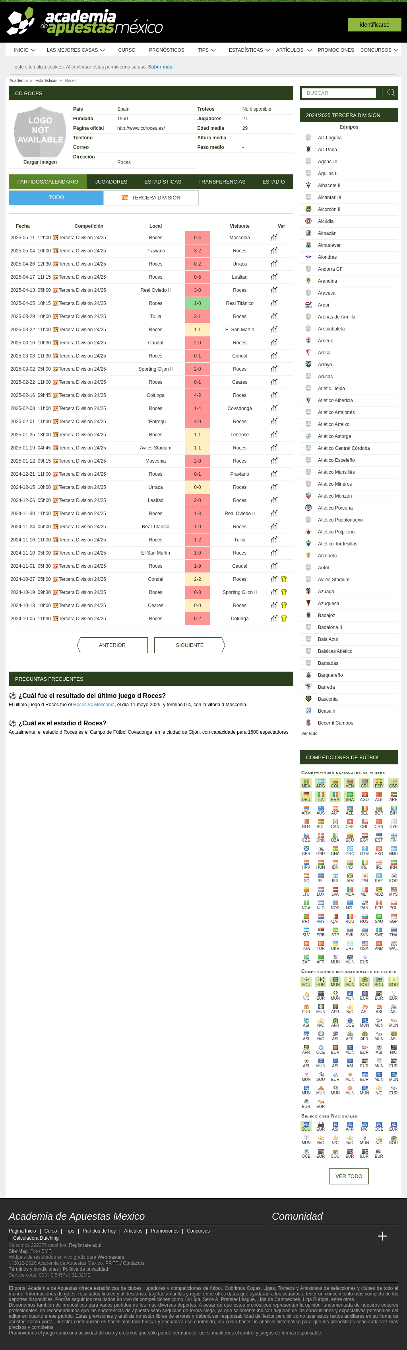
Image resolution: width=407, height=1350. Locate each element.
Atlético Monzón (335, 496)
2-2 (197, 579)
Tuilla (155, 316)
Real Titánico (240, 303)
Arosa (324, 353)
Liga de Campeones (279, 1299)
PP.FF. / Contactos (125, 1263)
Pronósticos (166, 50)
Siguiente (190, 645)
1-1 (197, 329)
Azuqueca (328, 603)
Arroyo (325, 364)
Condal (239, 356)
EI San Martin (239, 329)
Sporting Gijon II (156, 369)
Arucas (325, 376)
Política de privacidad (85, 1269)
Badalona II (330, 627)
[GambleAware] (29, 1343)
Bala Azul (328, 639)
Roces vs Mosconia (93, 704)
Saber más (160, 67)
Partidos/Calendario (47, 182)
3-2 (197, 251)
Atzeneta (327, 556)
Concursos (379, 50)
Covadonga (240, 408)
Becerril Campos (335, 723)
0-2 (197, 264)
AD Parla (327, 149)
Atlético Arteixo (333, 424)
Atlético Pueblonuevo (340, 520)
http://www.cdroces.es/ (141, 128)
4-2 (197, 395)
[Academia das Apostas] (293, 1236)
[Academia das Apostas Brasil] (308, 1236)
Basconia (327, 699)
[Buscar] (389, 93)
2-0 (197, 343)
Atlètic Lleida (331, 388)
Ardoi (323, 305)
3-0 (197, 290)
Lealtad (240, 277)
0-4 (197, 237)
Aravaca (326, 293)
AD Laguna (330, 138)
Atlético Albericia (335, 400)
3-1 (197, 316)
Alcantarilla (329, 197)
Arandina (327, 281)
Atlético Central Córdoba (344, 448)
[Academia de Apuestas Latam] (353, 1236)
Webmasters (110, 1257)
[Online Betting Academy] (323, 1236)
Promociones (336, 50)
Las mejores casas (76, 50)
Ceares (240, 382)
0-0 (197, 487)
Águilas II (327, 173)
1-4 (197, 408)
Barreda (326, 687)
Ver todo (309, 733)
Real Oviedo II (156, 290)
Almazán (327, 233)
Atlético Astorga (334, 436)
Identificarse (375, 24)
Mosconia (240, 237)
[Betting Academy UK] (367, 1236)
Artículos (294, 50)
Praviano (155, 251)
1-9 (197, 566)
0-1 (197, 356)
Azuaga (326, 591)
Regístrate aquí (85, 1245)
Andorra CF (330, 269)
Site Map (18, 1251)
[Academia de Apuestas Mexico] (278, 1236)
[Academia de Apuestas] (338, 1236)
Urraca (240, 264)
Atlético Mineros (335, 484)
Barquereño (330, 675)
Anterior (112, 645)
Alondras (327, 257)
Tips (207, 50)
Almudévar (329, 245)
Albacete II (329, 185)
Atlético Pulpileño (336, 532)
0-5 (197, 277)
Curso (127, 50)
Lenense (240, 435)
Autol (323, 567)
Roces (156, 237)
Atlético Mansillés (336, 472)
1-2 (197, 540)
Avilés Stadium (155, 448)
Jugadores (111, 182)
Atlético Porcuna (335, 508)
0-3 (197, 592)
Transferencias (221, 182)
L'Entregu (155, 421)
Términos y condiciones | (36, 1269)
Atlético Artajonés (336, 412)
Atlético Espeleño (336, 460)
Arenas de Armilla (336, 317)
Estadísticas (250, 50)
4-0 (197, 421)
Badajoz (326, 615)
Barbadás (328, 663)
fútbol (215, 1288)
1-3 (197, 513)
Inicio (25, 50)
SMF (46, 1251)
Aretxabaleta (331, 329)
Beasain (326, 711)
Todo (56, 197)
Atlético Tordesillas (337, 544)
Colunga (156, 395)
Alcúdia (325, 221)
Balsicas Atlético (335, 651)
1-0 (197, 303)
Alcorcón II (329, 209)
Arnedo (325, 341)
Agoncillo (327, 161)
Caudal (155, 343)
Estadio (273, 182)
